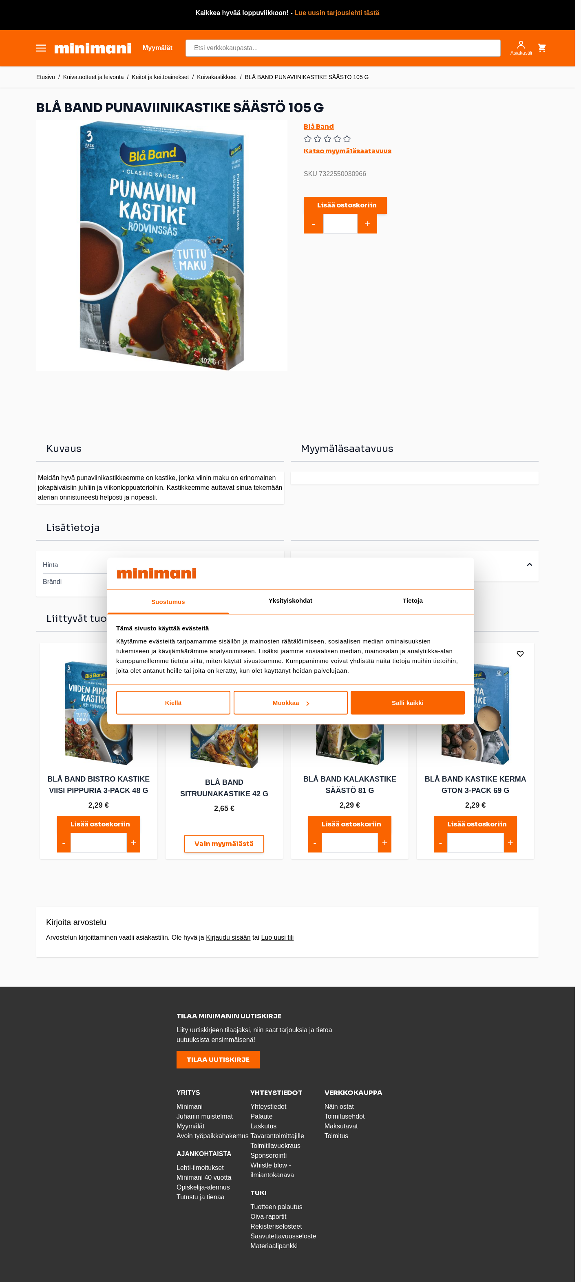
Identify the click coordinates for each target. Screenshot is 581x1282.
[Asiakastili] (521, 48)
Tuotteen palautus (277, 1206)
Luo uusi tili (277, 937)
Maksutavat (341, 1126)
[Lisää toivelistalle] (520, 653)
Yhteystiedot (268, 1106)
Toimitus (337, 1135)
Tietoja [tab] (413, 600)
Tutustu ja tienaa (201, 1197)
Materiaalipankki (274, 1245)
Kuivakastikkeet (216, 77)
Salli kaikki (408, 702)
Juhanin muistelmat (205, 1116)
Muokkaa (291, 702)
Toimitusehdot (345, 1116)
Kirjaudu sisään (228, 937)
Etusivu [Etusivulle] (45, 77)
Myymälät (190, 1126)
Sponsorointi (268, 1155)
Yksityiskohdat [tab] (290, 600)
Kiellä (173, 702)
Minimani (190, 1106)
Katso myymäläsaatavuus (347, 151)
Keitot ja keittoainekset (160, 77)
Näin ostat (339, 1106)
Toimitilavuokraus (275, 1145)
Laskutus (263, 1126)
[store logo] (92, 48)
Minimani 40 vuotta (204, 1177)
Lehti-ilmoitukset (200, 1167)
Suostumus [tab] (168, 601)
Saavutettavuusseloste (283, 1236)
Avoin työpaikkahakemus (213, 1135)
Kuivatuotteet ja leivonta (93, 77)
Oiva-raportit (268, 1216)
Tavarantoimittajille (277, 1135)
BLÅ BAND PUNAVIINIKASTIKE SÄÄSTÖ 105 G (307, 77)
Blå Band (319, 126)
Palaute (261, 1116)
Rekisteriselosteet (276, 1226)
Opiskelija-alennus (203, 1187)
